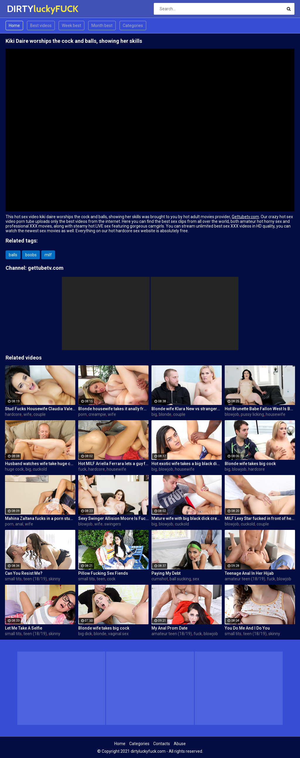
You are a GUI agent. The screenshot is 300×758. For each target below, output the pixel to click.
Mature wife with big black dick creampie (186, 518)
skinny (54, 578)
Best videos (41, 25)
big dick (85, 633)
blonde (165, 414)
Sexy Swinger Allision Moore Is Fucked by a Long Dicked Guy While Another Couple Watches (113, 518)
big (154, 414)
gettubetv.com (46, 268)
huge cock (14, 469)
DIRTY (22, 8)
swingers (112, 524)
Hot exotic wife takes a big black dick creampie (186, 463)
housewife (275, 414)
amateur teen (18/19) (245, 578)
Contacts (161, 743)
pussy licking (252, 414)
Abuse (180, 743)
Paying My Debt (165, 573)
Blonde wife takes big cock (250, 463)
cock (111, 578)
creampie (97, 414)
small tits (13, 578)
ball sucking (180, 578)
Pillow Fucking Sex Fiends (103, 573)
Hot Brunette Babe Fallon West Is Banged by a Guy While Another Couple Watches (260, 408)
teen (101, 578)
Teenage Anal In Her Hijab (249, 573)
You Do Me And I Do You (247, 628)
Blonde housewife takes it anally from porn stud (113, 408)
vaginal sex (118, 633)
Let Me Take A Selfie (23, 628)
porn (82, 414)
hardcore (13, 414)
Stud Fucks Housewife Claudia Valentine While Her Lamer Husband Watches (40, 408)
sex (196, 578)
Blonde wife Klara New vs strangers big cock (186, 408)
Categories (133, 25)
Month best (101, 25)
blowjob (232, 414)
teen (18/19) (35, 578)
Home (14, 25)
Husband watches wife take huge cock (40, 463)
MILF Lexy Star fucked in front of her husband (260, 518)
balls (13, 254)
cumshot (159, 578)
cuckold (40, 469)
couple (39, 414)
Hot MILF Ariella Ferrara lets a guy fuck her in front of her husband (113, 463)
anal (19, 524)
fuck (82, 469)
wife (27, 414)
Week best (71, 25)
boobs (31, 254)
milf (48, 254)
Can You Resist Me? (23, 573)
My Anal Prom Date (169, 628)
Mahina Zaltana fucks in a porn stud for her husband (40, 518)
